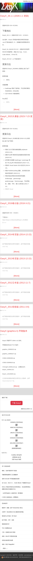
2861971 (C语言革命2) (16, 432)
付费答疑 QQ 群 (16, 457)
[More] (16, 109)
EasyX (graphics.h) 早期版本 (13, 331)
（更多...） (5, 548)
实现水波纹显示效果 (7, 540)
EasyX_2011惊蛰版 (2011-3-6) (14, 307)
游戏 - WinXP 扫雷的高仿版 (9, 536)
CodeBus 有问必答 (16, 455)
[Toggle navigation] (31, 7)
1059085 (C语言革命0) (16, 422)
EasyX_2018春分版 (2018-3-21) (15, 203)
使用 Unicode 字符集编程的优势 (10, 478)
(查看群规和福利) (16, 448)
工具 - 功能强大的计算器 (8, 532)
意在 (10, 555)
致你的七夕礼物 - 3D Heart (9, 516)
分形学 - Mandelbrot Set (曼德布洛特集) (13, 512)
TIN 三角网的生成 (7, 528)
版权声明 (15, 555)
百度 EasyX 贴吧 (16, 459)
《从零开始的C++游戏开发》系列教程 (12, 493)
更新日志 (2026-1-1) (26, 409)
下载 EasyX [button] (16, 403)
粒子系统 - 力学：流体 (8, 520)
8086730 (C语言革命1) (16, 427)
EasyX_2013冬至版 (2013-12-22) (16, 258)
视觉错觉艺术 (5, 524)
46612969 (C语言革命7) (16, 443)
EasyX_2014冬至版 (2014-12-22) (16, 234)
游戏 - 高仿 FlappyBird (8, 544)
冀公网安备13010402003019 (11, 557)
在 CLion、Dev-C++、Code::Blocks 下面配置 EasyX (16, 483)
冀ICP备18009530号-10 (25, 557)
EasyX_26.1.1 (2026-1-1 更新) (14, 16)
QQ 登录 (31, 1)
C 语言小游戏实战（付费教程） (10, 497)
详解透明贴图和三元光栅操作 (10, 474)
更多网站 (26, 1)
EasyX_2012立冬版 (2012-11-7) (15, 282)
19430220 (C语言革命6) (16, 438)
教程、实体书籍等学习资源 (9, 470)
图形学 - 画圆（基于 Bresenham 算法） (13, 507)
